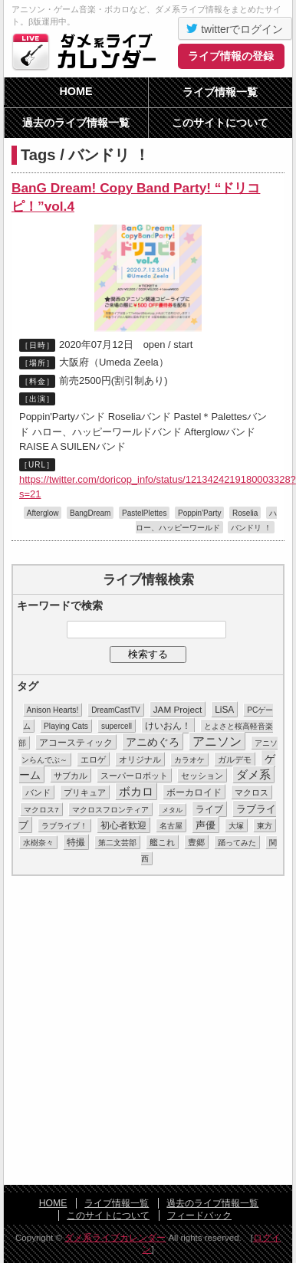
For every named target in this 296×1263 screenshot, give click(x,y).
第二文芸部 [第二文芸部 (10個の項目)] (117, 842)
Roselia (245, 513)
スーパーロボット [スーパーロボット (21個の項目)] (134, 775)
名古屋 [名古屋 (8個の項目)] (171, 826)
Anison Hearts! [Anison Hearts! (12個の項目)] (53, 710)
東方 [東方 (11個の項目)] (264, 826)
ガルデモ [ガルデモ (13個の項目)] (235, 759)
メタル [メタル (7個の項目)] (172, 810)
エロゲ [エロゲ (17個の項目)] (93, 759)
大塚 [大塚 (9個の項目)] (236, 826)
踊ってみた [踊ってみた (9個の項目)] (237, 842)
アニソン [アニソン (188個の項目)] (217, 741)
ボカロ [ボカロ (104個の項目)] (136, 792)
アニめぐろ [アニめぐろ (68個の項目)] (152, 742)
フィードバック (199, 1215)
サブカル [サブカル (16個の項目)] (70, 775)
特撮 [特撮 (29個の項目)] (76, 842)
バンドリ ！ (251, 527)
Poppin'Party (199, 513)
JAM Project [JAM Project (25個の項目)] (177, 709)
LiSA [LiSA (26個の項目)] (224, 709)
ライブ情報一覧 (220, 92)
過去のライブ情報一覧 (76, 122)
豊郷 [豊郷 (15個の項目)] (196, 842)
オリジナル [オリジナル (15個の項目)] (140, 759)
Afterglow (43, 513)
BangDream (90, 513)
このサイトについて (220, 122)
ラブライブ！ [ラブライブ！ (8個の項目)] (64, 826)
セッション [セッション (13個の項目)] (202, 775)
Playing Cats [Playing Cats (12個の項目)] (66, 726)
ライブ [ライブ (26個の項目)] (209, 809)
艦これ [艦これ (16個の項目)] (162, 842)
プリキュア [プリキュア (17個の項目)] (85, 792)
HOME (75, 91)
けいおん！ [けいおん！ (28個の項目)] (168, 725)
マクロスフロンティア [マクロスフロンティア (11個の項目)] (110, 809)
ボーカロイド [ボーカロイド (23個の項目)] (194, 792)
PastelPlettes (144, 513)
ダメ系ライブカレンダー (88, 51)
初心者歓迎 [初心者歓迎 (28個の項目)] (123, 825)
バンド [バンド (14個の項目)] (38, 792)
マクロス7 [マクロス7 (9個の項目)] (41, 809)
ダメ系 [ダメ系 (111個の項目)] (253, 775)
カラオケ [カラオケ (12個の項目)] (189, 760)
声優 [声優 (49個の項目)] (205, 825)
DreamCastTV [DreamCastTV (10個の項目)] (115, 710)
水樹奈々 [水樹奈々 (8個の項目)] (38, 842)
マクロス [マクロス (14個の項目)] (251, 792)
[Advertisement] (144, 1031)
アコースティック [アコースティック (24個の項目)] (76, 742)
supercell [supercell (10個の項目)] (116, 726)
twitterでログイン (234, 28)
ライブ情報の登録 (231, 56)
